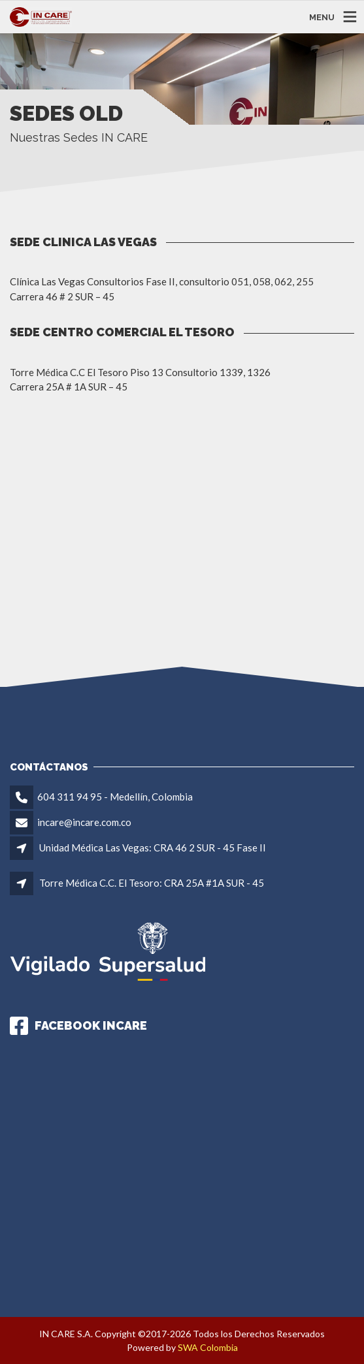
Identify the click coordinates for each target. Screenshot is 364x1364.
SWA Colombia (208, 1347)
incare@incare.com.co (84, 822)
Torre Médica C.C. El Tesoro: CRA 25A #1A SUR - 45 (151, 883)
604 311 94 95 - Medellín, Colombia (115, 796)
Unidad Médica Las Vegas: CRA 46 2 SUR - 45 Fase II (152, 847)
